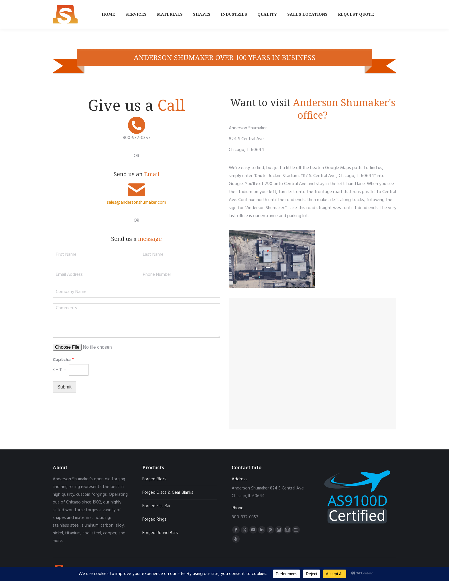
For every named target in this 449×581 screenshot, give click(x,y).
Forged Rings (154, 519)
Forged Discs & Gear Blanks (167, 492)
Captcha (63, 360)
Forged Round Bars (160, 533)
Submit (64, 386)
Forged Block (154, 479)
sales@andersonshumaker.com (136, 202)
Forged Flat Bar (156, 506)
